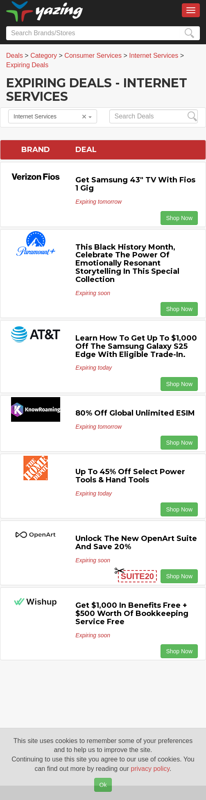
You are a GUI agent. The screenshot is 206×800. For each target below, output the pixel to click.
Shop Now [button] (179, 218)
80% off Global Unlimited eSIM (135, 413)
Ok (103, 785)
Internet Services (53, 116)
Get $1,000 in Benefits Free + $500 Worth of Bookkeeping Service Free (131, 613)
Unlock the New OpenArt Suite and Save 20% (136, 542)
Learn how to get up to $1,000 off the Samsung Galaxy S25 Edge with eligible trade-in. (136, 346)
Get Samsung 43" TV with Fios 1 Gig (135, 184)
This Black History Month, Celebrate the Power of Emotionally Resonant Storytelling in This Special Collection (127, 263)
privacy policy (150, 768)
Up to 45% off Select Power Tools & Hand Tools (130, 475)
